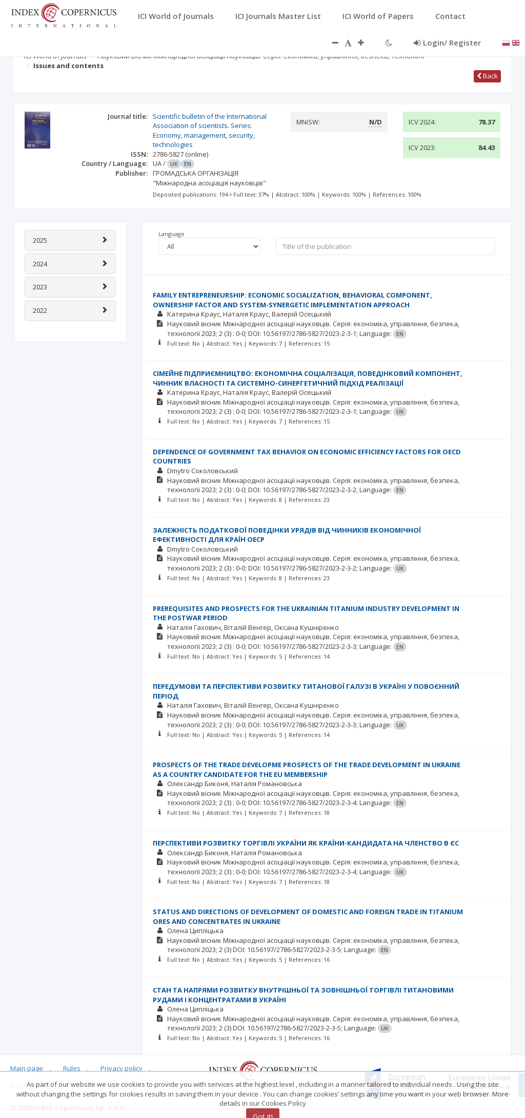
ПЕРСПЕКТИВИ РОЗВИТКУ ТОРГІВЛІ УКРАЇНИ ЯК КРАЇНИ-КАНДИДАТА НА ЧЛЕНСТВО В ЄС (306, 843)
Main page (26, 1068)
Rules (71, 1068)
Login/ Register (447, 42)
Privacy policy (121, 1068)
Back (487, 75)
